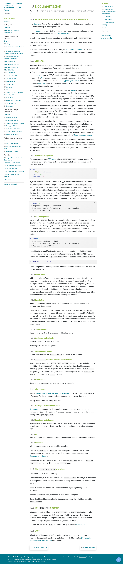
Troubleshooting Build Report (14, 123)
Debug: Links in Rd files (11, 174)
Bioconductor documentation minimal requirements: (109, 11)
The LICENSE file (10, 73)
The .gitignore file (10, 103)
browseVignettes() (83, 185)
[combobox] (14, 13)
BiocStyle (41, 83)
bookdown (82, 557)
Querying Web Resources (12, 166)
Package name (9, 44)
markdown (36, 75)
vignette (36, 24)
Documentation (9, 81)
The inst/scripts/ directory (108, 24)
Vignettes (106, 16)
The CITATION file (10, 76)
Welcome (7, 21)
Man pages (107, 19)
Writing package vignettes (69, 81)
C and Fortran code (10, 168)
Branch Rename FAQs (11, 134)
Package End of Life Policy (13, 132)
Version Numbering (11, 120)
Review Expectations (11, 144)
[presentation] (51, 75)
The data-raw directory (110, 28)
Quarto (73, 90)
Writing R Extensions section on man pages (52, 393)
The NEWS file (9, 70)
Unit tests (8, 87)
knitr (42, 78)
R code (7, 90)
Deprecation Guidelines (12, 129)
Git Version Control (10, 117)
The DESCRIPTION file (11, 64)
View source (106, 35)
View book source (10, 184)
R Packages (80, 525)
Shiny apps (8, 97)
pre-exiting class (64, 34)
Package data (9, 84)
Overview (7, 28)
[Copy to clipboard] (95, 169)
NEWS (6, 177)
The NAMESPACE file (11, 67)
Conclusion (8, 106)
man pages (36, 31)
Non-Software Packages (12, 100)
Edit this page (106, 38)
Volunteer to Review (11, 151)
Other (105, 31)
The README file (9, 61)
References (8, 180)
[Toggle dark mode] (118, 559)
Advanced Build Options (12, 163)
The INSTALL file (10, 78)
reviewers (74, 49)
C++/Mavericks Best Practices (14, 171)
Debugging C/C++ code (12, 126)
